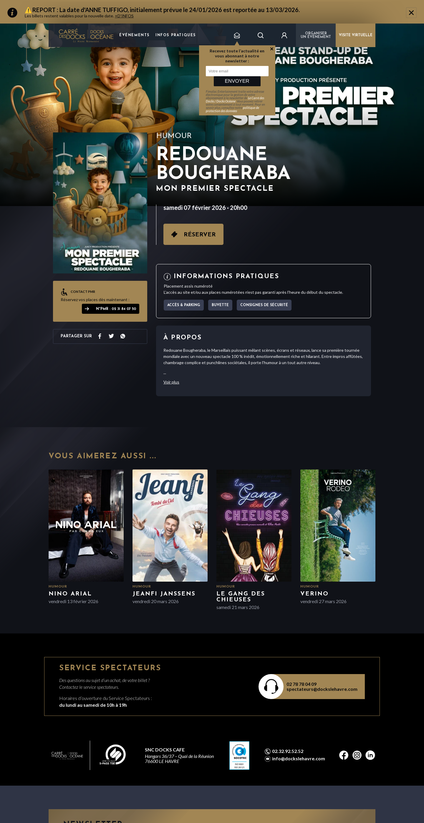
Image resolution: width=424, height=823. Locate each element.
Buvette (220, 305)
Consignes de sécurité (264, 305)
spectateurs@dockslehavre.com (321, 688)
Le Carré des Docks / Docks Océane (235, 99)
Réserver (200, 235)
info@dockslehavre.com (298, 758)
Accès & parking (183, 305)
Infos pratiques (175, 35)
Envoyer (237, 81)
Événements (134, 35)
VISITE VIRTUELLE (355, 35)
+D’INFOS (124, 15)
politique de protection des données (232, 109)
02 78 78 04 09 (301, 683)
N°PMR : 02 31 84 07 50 (116, 309)
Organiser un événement (316, 35)
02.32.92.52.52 (287, 751)
